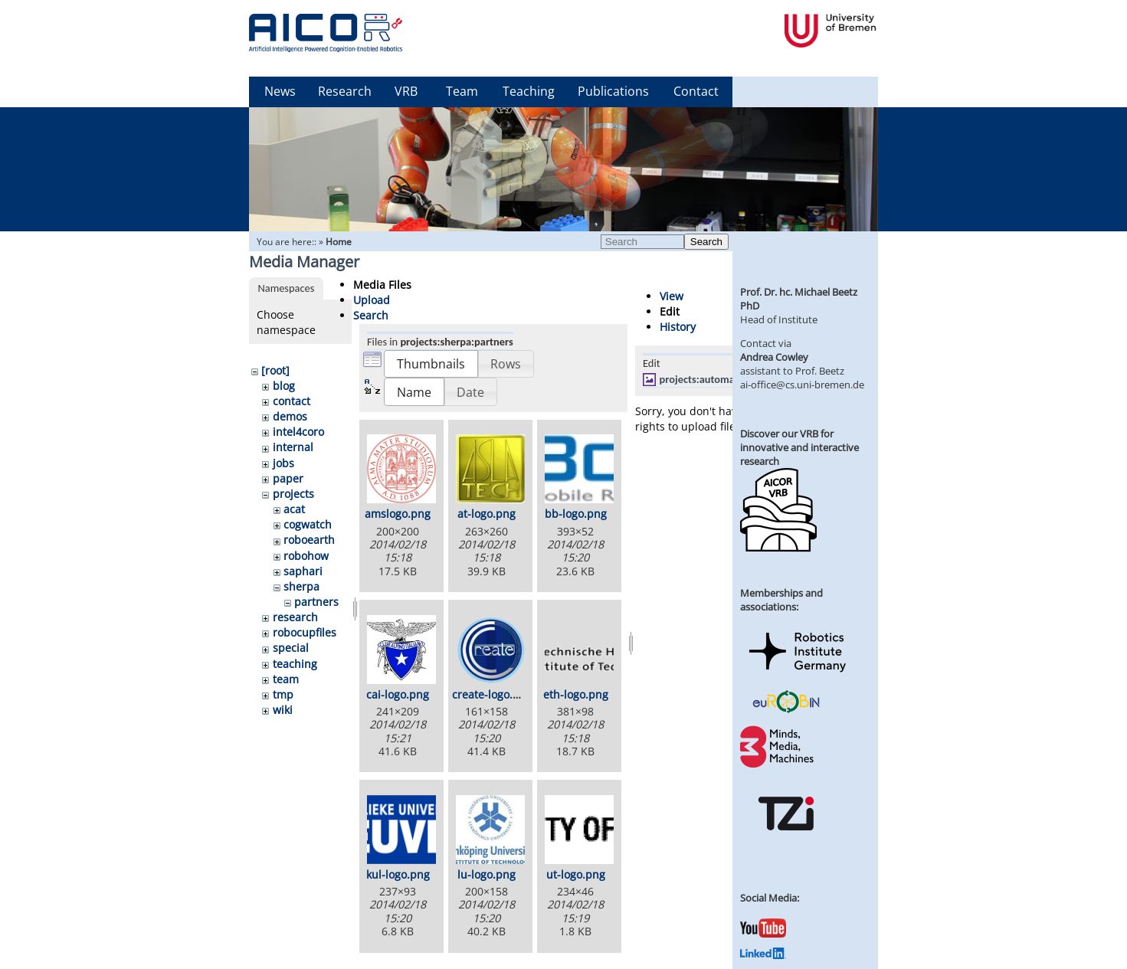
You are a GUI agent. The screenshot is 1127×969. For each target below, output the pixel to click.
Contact (696, 91)
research (295, 617)
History (678, 326)
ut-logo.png (575, 874)
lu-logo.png (486, 874)
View (671, 296)
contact (291, 401)
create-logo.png (492, 694)
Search (706, 241)
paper (288, 478)
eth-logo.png (575, 694)
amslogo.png (398, 513)
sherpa (301, 586)
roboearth (309, 539)
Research (345, 91)
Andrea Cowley (774, 357)
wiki (283, 709)
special (291, 647)
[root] (275, 370)
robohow (306, 555)
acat (294, 509)
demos (290, 416)
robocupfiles (304, 632)
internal (293, 447)
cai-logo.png (397, 694)
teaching (295, 663)
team (286, 679)
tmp (283, 694)
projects (293, 493)
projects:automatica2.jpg (717, 379)
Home (339, 241)
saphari (303, 571)
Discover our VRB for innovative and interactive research (799, 447)
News (280, 91)
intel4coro (298, 431)
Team (462, 91)
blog (284, 385)
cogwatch (307, 524)
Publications (613, 91)
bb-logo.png (576, 513)
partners (316, 601)
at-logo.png (486, 513)
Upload (371, 300)
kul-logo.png (398, 874)
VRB (406, 91)
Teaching (529, 91)
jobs (283, 463)
